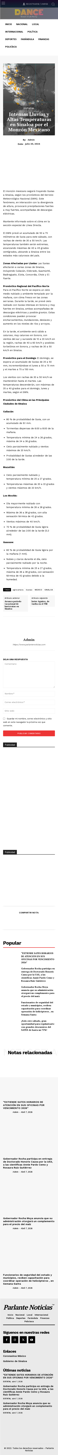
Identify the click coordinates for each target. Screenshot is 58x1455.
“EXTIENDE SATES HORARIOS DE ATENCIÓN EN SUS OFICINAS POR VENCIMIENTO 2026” (37, 958)
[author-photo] (7, 1112)
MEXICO (38, 590)
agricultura (18, 590)
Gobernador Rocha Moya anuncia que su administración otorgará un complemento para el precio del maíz (37, 991)
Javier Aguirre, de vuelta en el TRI (40, 602)
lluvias (29, 590)
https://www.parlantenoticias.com (29, 644)
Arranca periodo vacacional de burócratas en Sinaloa (13, 605)
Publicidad (10, 852)
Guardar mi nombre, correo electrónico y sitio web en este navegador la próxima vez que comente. (27, 722)
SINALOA (49, 590)
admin (31, 139)
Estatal (29, 108)
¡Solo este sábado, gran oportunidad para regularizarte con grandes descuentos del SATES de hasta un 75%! (37, 1025)
